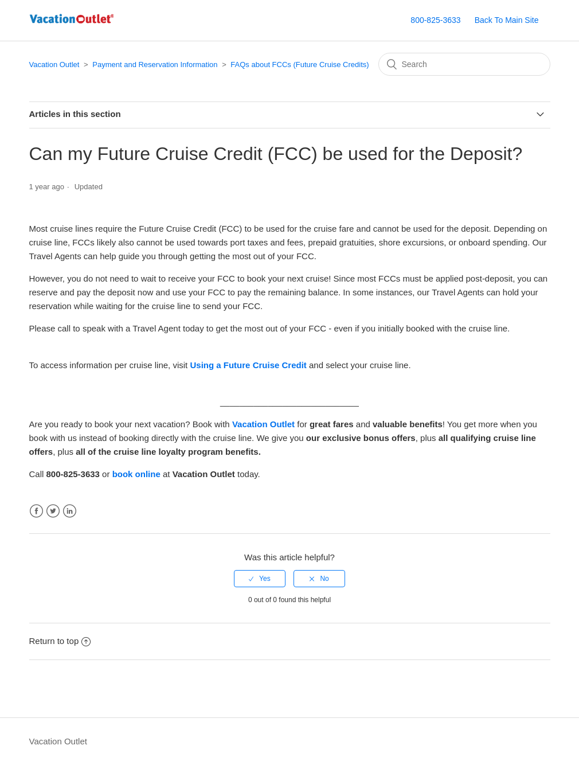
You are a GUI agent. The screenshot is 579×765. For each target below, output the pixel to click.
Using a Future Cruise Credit (248, 365)
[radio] (259, 578)
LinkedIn (69, 511)
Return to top (60, 641)
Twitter (53, 511)
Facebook (36, 511)
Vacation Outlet (54, 64)
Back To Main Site (507, 20)
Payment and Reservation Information (154, 64)
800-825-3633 (435, 20)
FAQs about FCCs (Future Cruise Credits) (299, 64)
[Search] (464, 64)
